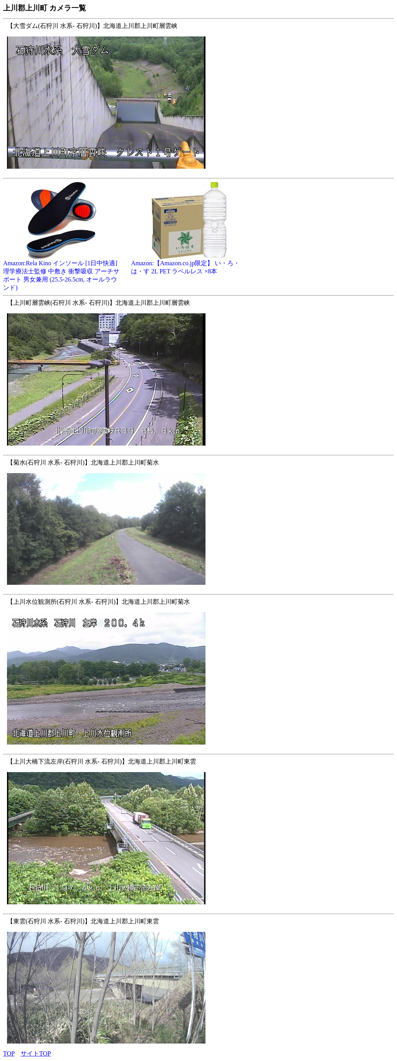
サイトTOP (36, 1053)
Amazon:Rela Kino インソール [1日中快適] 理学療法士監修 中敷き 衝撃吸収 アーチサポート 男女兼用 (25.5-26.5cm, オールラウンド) (61, 272)
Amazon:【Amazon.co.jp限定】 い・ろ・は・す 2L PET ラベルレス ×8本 (189, 264)
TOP (8, 1053)
